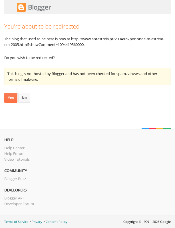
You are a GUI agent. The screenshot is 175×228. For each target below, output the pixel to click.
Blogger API (14, 198)
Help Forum (14, 153)
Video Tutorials (17, 159)
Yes (11, 98)
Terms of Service (16, 221)
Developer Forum (19, 203)
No (24, 98)
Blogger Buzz (15, 178)
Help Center (14, 147)
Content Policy (56, 221)
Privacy (37, 221)
